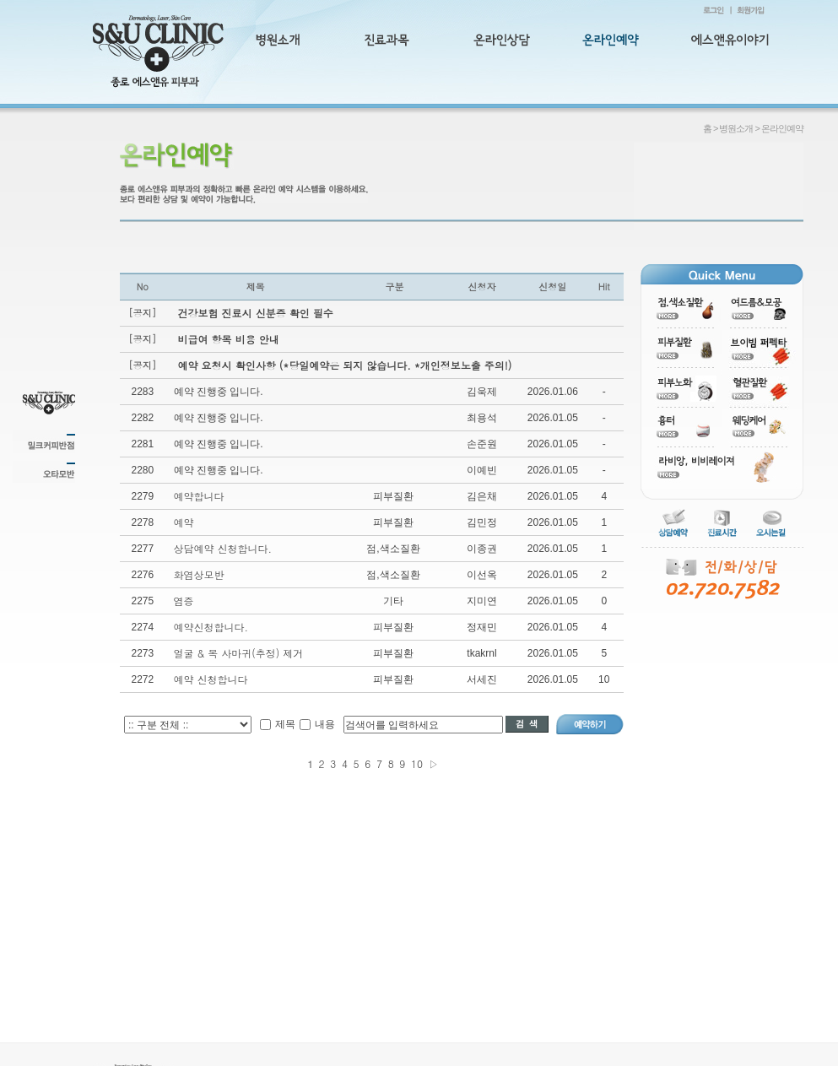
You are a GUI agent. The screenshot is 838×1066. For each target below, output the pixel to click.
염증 (184, 600)
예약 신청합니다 (211, 679)
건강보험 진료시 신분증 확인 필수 (255, 313)
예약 (184, 522)
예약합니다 (199, 496)
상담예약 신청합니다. (223, 548)
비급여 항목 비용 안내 (228, 339)
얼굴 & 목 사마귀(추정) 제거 (239, 653)
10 (417, 763)
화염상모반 (199, 574)
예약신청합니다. (211, 627)
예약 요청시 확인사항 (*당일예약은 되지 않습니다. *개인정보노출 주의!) (345, 365)
